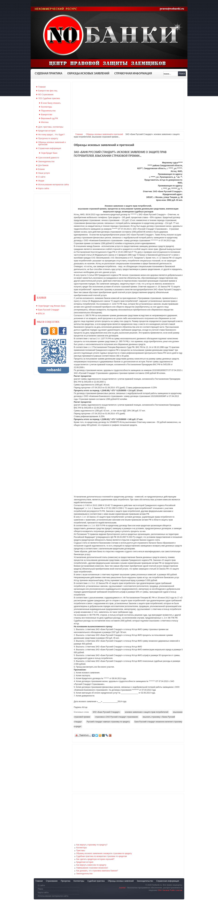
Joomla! (122, 888)
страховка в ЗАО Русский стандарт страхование (116, 717)
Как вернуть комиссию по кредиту (91, 865)
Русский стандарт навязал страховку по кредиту (108, 722)
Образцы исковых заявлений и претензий (104, 134)
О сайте (41, 885)
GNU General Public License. (170, 890)
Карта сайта (43, 892)
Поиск (182, 73)
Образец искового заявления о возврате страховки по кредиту (104, 853)
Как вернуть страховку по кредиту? (91, 845)
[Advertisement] (52, 243)
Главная (79, 134)
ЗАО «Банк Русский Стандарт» (106, 712)
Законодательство (84, 873)
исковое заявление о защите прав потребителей (146, 712)
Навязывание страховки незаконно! (92, 868)
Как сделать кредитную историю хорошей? (95, 859)
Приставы (80, 850)
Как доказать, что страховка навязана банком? (97, 871)
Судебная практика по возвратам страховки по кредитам (101, 856)
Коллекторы (81, 848)
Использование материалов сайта (53, 896)
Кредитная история (84, 862)
